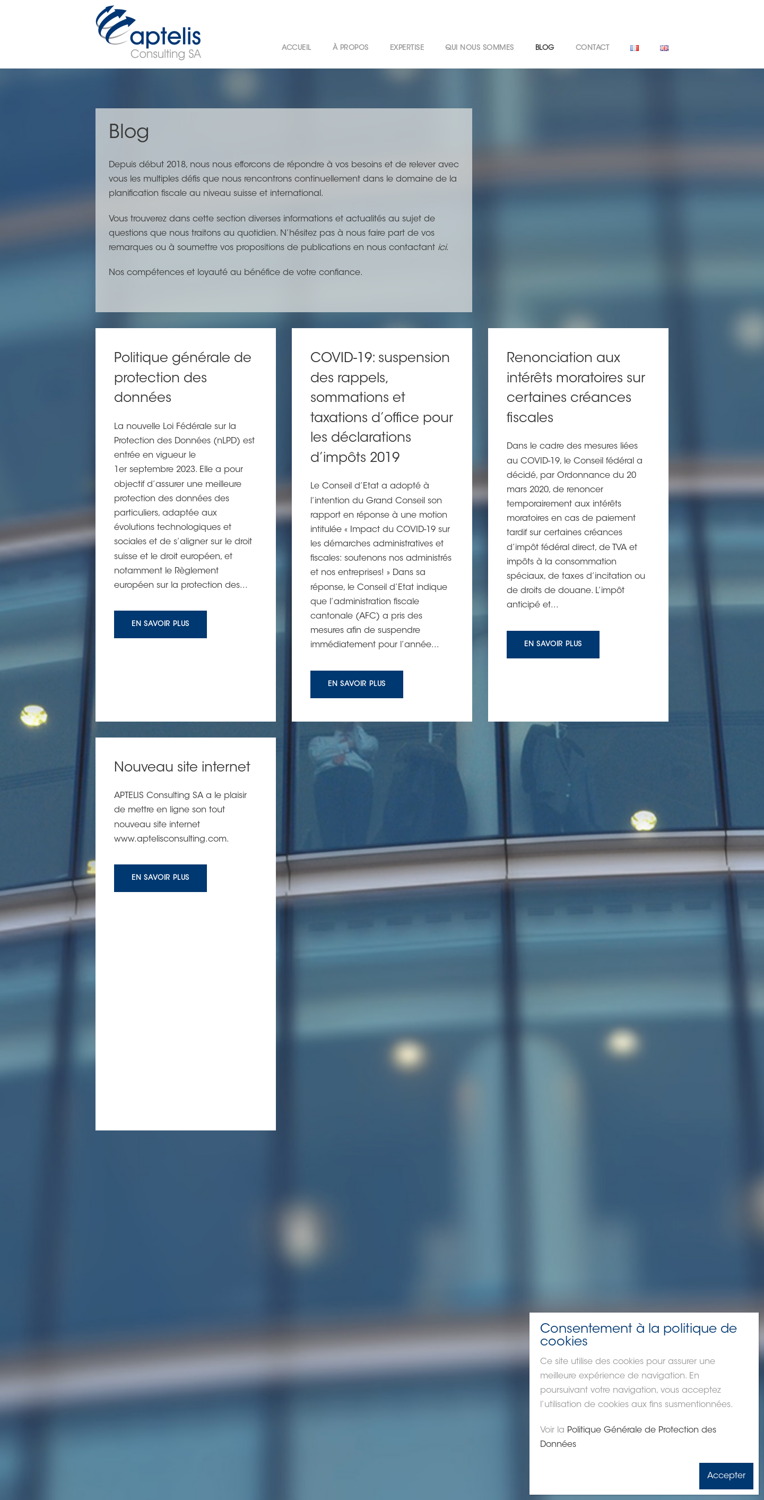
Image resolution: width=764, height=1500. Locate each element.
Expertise (407, 48)
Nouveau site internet (182, 768)
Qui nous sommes (479, 48)
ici (442, 248)
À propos (351, 48)
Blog (544, 48)
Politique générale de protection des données (182, 379)
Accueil (296, 48)
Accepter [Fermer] (726, 1476)
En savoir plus (160, 624)
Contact (593, 48)
